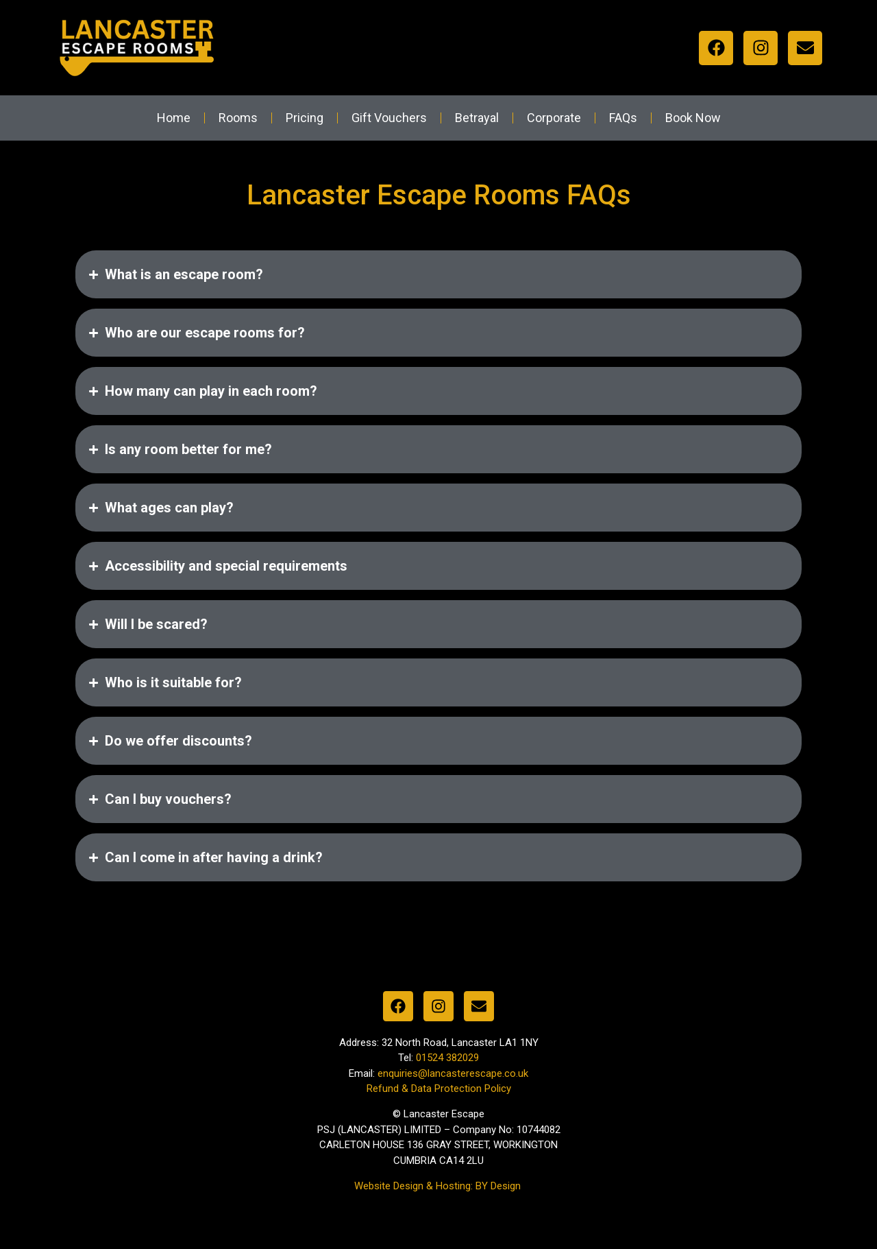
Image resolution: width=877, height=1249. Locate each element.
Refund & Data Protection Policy (439, 1093)
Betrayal (477, 117)
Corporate (554, 117)
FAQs (623, 117)
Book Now (693, 117)
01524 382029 (447, 1062)
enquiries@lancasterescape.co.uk (453, 1077)
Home (173, 117)
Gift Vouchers (389, 117)
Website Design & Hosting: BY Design (438, 1190)
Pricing (304, 117)
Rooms (238, 117)
